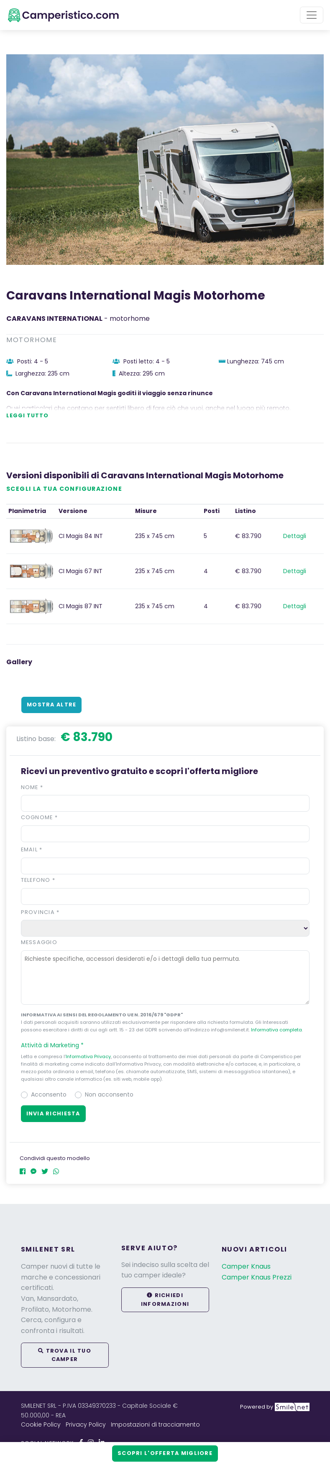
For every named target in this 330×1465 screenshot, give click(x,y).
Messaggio (39, 942)
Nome (32, 787)
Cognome (39, 817)
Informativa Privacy (88, 1056)
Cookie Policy (41, 1424)
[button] (165, 1045)
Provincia (40, 912)
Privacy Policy (86, 1424)
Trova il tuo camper (64, 1355)
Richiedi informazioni (165, 1299)
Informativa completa (276, 1029)
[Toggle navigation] (311, 15)
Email (32, 849)
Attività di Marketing (56, 1045)
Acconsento (49, 1094)
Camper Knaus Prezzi (257, 1277)
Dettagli (294, 536)
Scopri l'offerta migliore (165, 1453)
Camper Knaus (246, 1266)
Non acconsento (109, 1094)
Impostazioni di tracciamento (155, 1424)
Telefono (38, 880)
